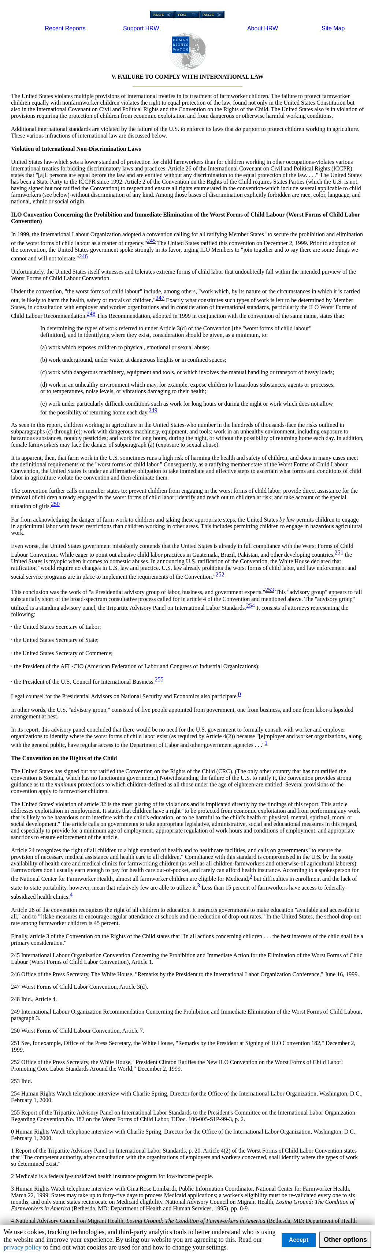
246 (83, 256)
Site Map (333, 28)
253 (269, 590)
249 (153, 410)
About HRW (262, 28)
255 (159, 679)
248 (91, 314)
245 (151, 241)
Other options (345, 1239)
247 (160, 298)
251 (338, 552)
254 (250, 605)
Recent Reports (66, 28)
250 (55, 504)
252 (220, 574)
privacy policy (22, 1247)
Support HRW (141, 28)
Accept (298, 1240)
